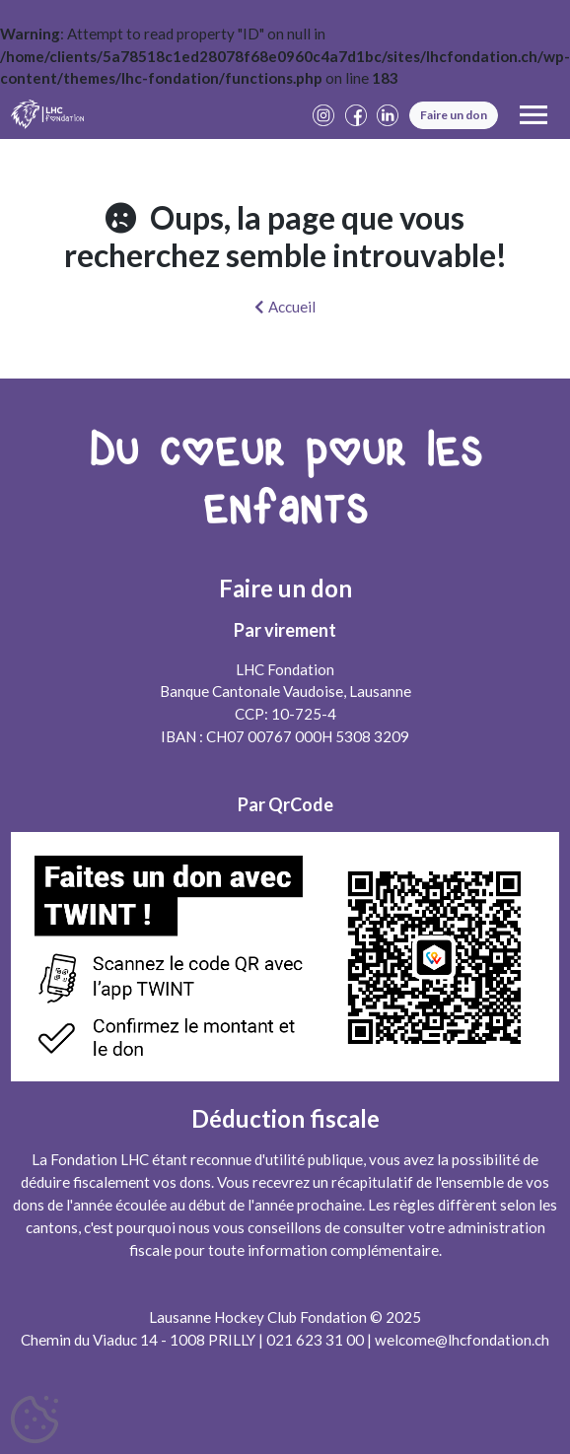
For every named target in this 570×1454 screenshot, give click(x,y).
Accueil (285, 306)
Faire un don (453, 114)
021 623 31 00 (315, 1340)
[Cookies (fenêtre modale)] (34, 1420)
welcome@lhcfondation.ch (462, 1340)
